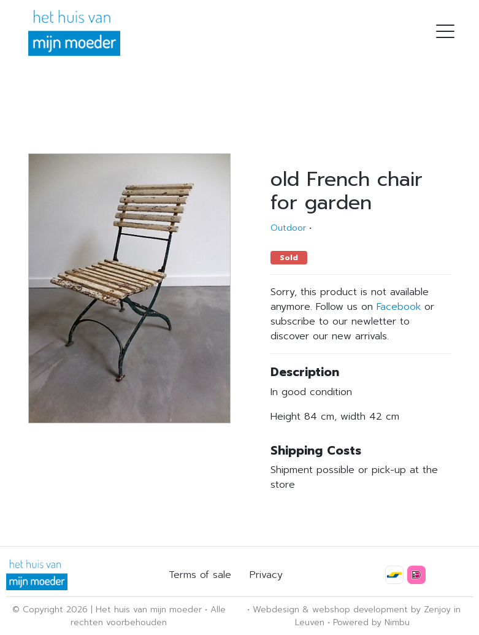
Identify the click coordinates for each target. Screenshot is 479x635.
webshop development (360, 609)
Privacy (266, 575)
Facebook (399, 306)
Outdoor (288, 227)
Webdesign (276, 609)
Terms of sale (200, 575)
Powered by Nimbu (371, 622)
